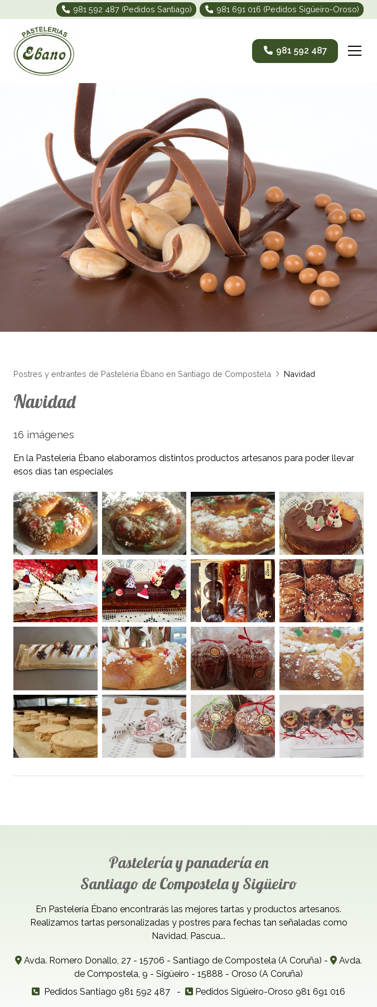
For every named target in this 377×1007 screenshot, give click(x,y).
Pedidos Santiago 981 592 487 (107, 991)
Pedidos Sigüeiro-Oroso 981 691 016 (270, 991)
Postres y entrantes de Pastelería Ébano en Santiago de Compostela (142, 374)
